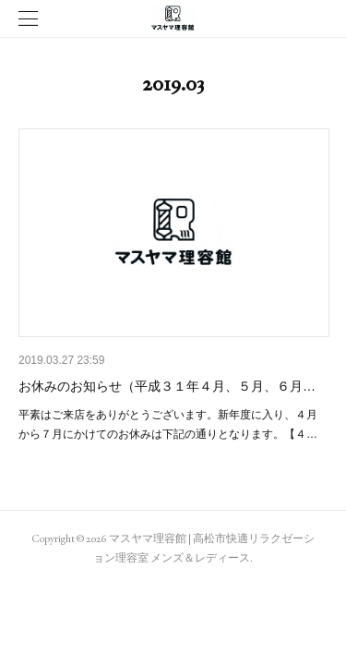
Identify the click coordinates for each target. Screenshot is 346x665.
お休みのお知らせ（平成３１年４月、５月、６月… (167, 386)
